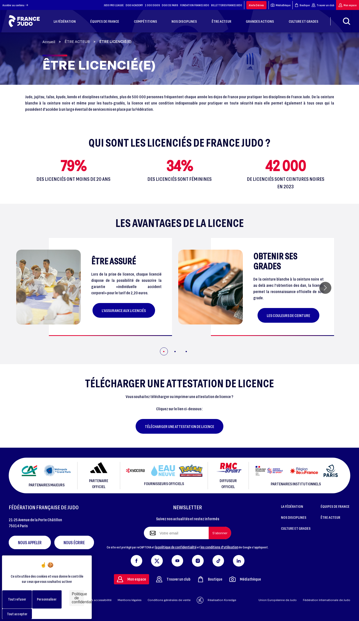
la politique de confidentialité (175, 547)
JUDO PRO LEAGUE (114, 5)
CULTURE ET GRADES (296, 528)
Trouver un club (323, 5)
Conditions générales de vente (169, 600)
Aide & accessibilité (97, 600)
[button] (325, 288)
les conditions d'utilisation (219, 547)
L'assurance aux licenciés (124, 310)
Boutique (302, 5)
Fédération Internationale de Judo (326, 600)
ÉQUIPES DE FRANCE (335, 506)
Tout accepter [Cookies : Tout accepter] (17, 614)
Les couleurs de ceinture (288, 315)
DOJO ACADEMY (134, 5)
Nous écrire (74, 542)
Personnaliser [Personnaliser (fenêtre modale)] (47, 599)
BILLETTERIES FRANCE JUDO (226, 5)
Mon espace (348, 5)
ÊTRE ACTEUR (77, 41)
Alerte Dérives (256, 5)
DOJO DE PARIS (170, 5)
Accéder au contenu (15, 5)
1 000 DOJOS (152, 5)
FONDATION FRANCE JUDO (194, 5)
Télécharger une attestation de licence (179, 426)
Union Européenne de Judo (278, 600)
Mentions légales (129, 600)
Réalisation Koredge (216, 600)
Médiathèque (280, 5)
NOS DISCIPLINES (293, 517)
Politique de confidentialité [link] (78, 598)
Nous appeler (30, 542)
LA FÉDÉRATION (292, 506)
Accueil (48, 42)
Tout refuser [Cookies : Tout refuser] (17, 599)
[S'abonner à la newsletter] (220, 533)
